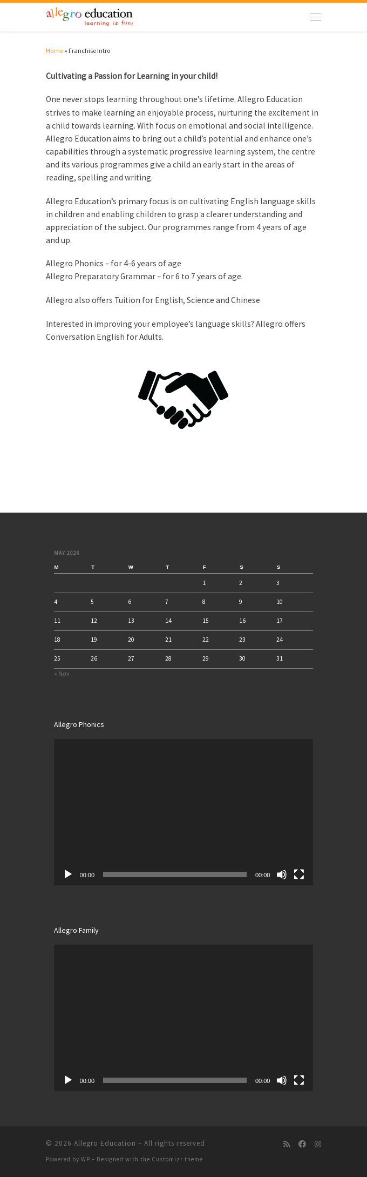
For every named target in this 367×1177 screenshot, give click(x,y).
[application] (184, 812)
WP (85, 1159)
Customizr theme (177, 1159)
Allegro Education (105, 1143)
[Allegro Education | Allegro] (89, 15)
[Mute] (281, 874)
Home (54, 50)
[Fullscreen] (299, 874)
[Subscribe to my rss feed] (286, 1145)
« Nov (61, 673)
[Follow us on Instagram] (318, 1145)
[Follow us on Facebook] (302, 1145)
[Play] (68, 874)
